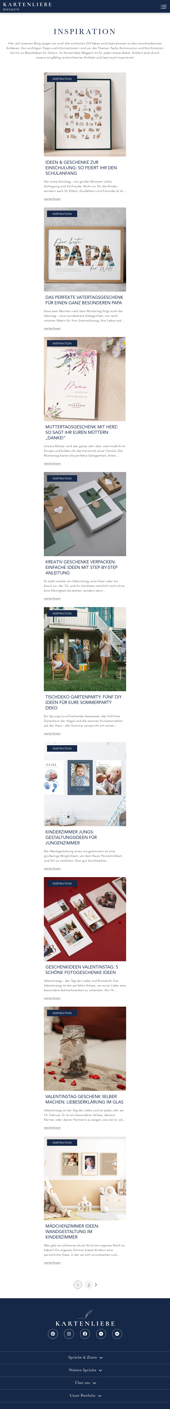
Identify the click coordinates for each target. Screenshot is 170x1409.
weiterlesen (52, 199)
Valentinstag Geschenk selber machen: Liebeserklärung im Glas (83, 1088)
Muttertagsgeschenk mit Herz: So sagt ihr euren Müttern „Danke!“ (84, 429)
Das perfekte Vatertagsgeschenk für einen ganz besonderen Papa (83, 300)
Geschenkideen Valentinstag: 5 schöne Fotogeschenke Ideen (80, 958)
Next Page (95, 1268)
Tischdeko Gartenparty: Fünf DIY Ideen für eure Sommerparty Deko (83, 694)
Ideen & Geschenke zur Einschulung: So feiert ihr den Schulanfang (79, 168)
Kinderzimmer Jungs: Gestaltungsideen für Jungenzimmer (69, 826)
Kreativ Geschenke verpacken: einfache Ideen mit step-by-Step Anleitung (80, 562)
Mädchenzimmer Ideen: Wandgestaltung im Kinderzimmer (84, 1218)
